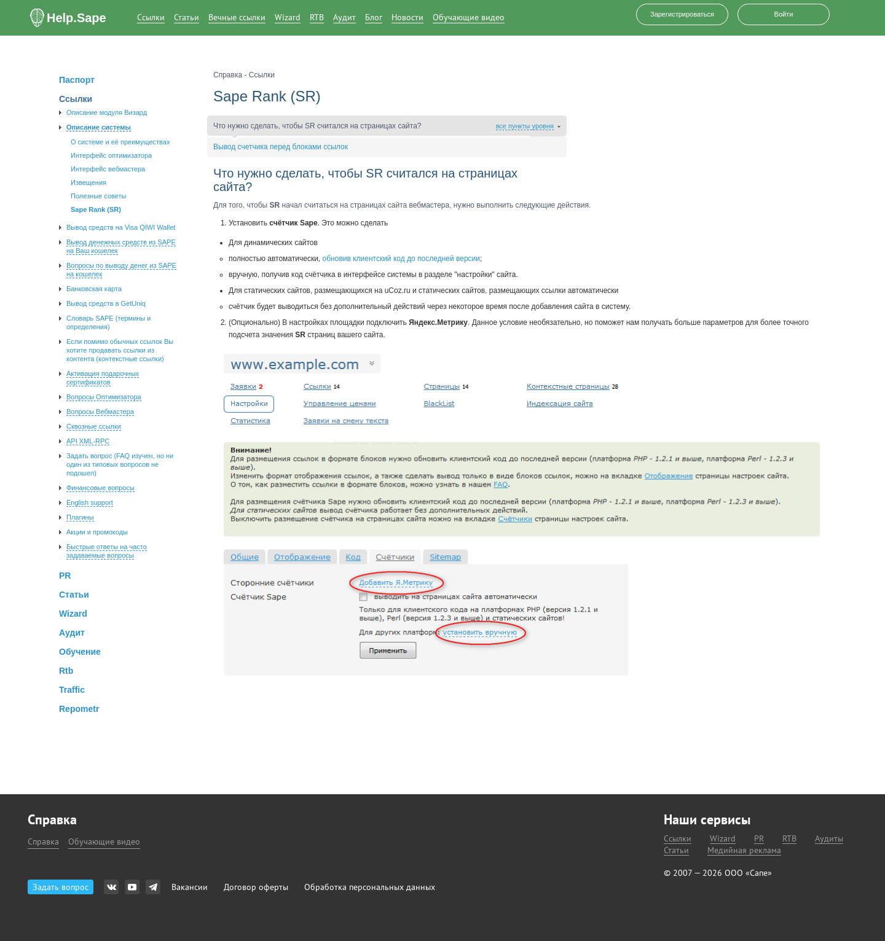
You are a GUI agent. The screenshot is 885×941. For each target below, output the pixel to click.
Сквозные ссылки (93, 426)
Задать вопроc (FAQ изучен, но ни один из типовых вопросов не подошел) (119, 464)
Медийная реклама (744, 850)
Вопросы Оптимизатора (103, 396)
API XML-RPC (87, 441)
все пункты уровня (525, 126)
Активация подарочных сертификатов (102, 378)
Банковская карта (94, 288)
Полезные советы (98, 196)
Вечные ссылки (237, 17)
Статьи (186, 17)
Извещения (88, 182)
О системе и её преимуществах (120, 142)
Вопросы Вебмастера (100, 411)
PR (759, 839)
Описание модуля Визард (106, 112)
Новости (407, 17)
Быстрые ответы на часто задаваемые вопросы (106, 551)
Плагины (80, 517)
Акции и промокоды (97, 532)
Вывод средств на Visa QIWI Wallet (120, 227)
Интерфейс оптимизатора (111, 155)
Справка (43, 841)
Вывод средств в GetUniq (106, 303)
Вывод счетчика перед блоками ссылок (280, 147)
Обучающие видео (469, 17)
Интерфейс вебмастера (108, 169)
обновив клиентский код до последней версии (401, 258)
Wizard (288, 17)
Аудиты (829, 839)
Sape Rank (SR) (96, 209)
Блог (373, 17)
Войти (783, 14)
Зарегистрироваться (682, 14)
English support (89, 502)
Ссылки (151, 17)
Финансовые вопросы (100, 487)
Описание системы (98, 127)
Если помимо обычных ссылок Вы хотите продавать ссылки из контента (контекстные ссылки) (119, 350)
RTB (317, 17)
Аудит (344, 17)
